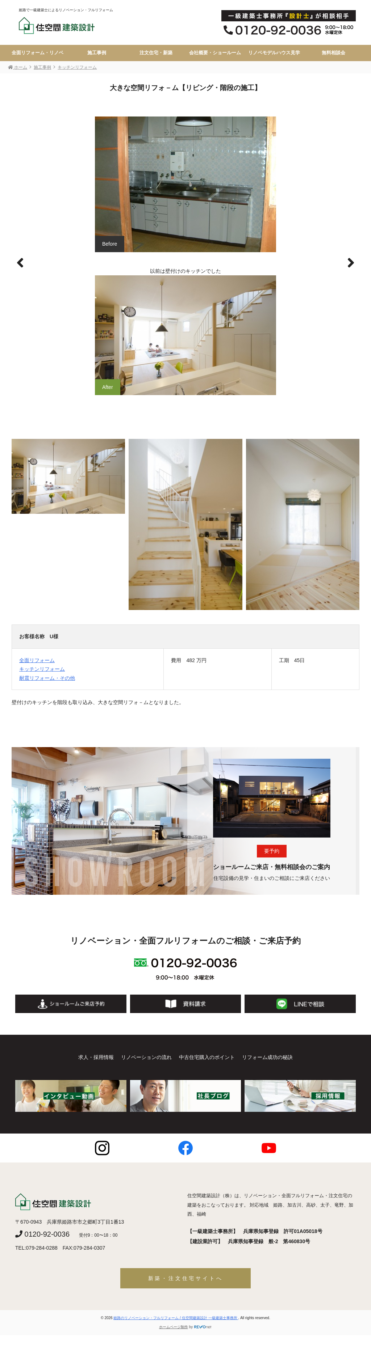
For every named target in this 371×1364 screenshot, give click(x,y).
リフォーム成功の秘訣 (267, 1057)
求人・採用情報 (96, 1057)
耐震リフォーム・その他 (47, 678)
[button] (351, 263)
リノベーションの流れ (146, 1057)
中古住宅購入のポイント (207, 1057)
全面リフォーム (37, 660)
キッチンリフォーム (42, 669)
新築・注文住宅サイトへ (185, 1278)
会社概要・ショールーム (215, 52)
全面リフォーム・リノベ (37, 52)
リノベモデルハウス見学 (274, 52)
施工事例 (96, 52)
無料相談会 (333, 52)
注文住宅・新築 (155, 52)
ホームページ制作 (173, 1327)
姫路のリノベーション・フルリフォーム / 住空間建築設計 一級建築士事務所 (175, 1318)
